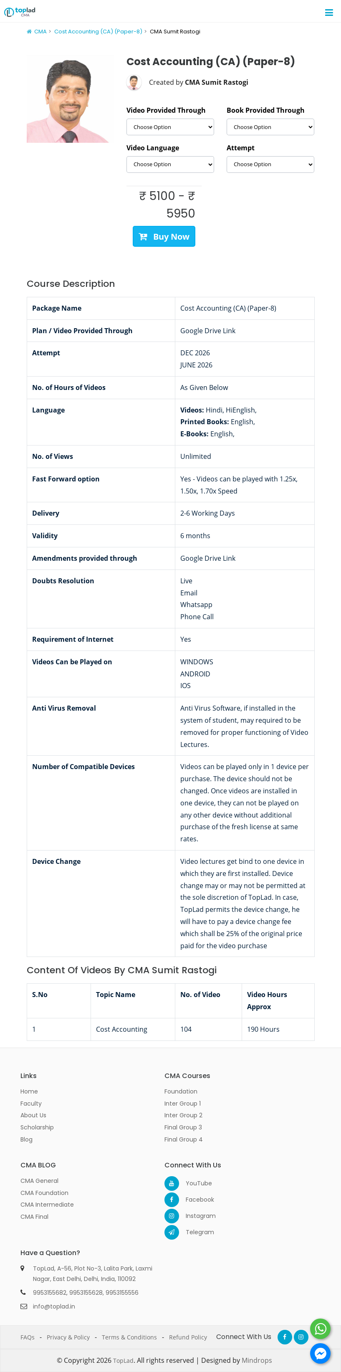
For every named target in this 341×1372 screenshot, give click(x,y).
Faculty (31, 1103)
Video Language (152, 147)
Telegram (193, 1232)
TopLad (123, 1360)
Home (29, 1091)
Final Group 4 (183, 1139)
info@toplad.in (54, 1306)
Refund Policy (188, 1337)
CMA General (39, 1181)
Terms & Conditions (129, 1337)
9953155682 (49, 1292)
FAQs (27, 1337)
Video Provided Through (166, 110)
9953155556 (122, 1292)
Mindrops (257, 1360)
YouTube (193, 1183)
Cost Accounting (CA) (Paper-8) (98, 31)
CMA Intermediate (47, 1204)
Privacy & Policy (68, 1337)
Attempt (241, 147)
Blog (26, 1139)
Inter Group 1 (182, 1103)
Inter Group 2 (183, 1115)
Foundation (180, 1091)
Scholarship (37, 1127)
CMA (40, 31)
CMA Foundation (44, 1193)
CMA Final (34, 1217)
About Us (33, 1115)
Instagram (193, 1216)
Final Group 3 (183, 1127)
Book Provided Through (266, 110)
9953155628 (86, 1292)
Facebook (193, 1199)
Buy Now (164, 236)
